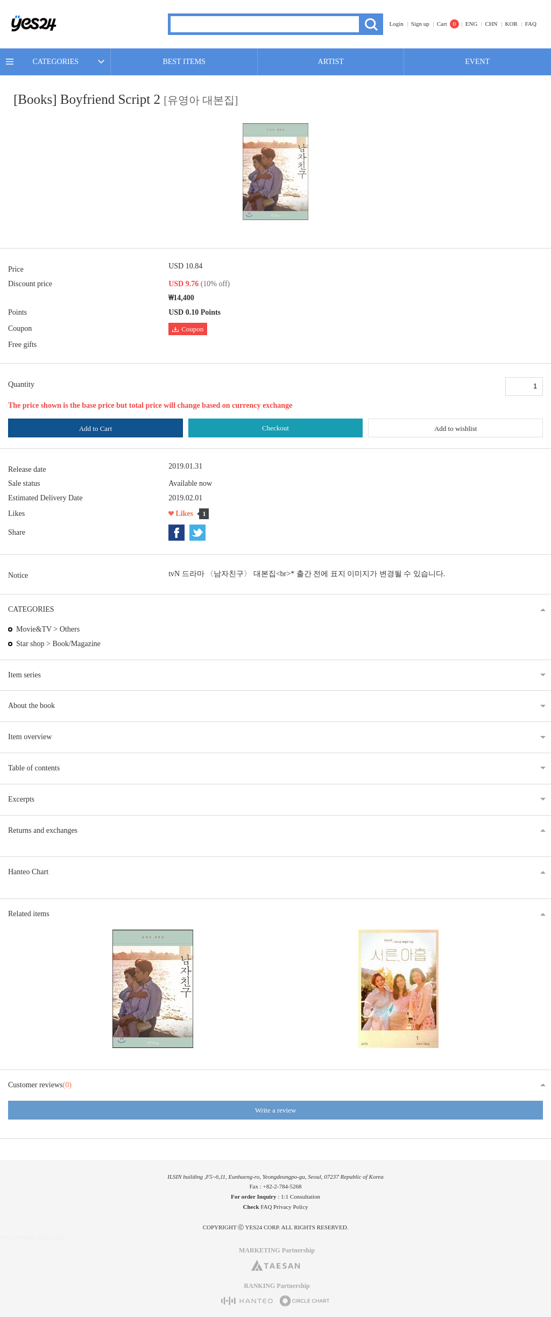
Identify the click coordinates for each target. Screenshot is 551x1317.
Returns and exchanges (42, 830)
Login (397, 23)
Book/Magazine (76, 644)
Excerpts (21, 799)
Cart (442, 23)
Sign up (420, 23)
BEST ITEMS (184, 62)
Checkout (275, 428)
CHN (491, 23)
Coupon (187, 329)
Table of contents (34, 768)
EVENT (477, 62)
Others (70, 629)
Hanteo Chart (28, 872)
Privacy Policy (290, 1206)
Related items (29, 914)
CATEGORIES (55, 62)
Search (371, 24)
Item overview (30, 737)
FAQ (530, 23)
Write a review (275, 1110)
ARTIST (331, 62)
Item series (24, 675)
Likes (184, 513)
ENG (471, 23)
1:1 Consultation (300, 1196)
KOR (511, 23)
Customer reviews (40, 1085)
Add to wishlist (455, 428)
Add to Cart (95, 428)
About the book (31, 706)
